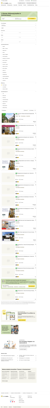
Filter (26, 110)
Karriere (20, 397)
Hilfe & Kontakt (30, 397)
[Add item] (36, 113)
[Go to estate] (19, 118)
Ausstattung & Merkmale (19, 44)
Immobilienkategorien (19, 91)
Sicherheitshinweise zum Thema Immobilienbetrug (29, 302)
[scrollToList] (32, 19)
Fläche (19, 35)
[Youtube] (12, 401)
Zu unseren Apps (12, 397)
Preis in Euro (19, 30)
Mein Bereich (27, 0)
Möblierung (19, 83)
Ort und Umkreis (19, 23)
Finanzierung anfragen (6, 332)
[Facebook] (10, 401)
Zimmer (19, 40)
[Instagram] (14, 401)
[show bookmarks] (35, 110)
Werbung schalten (21, 400)
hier (18, 283)
